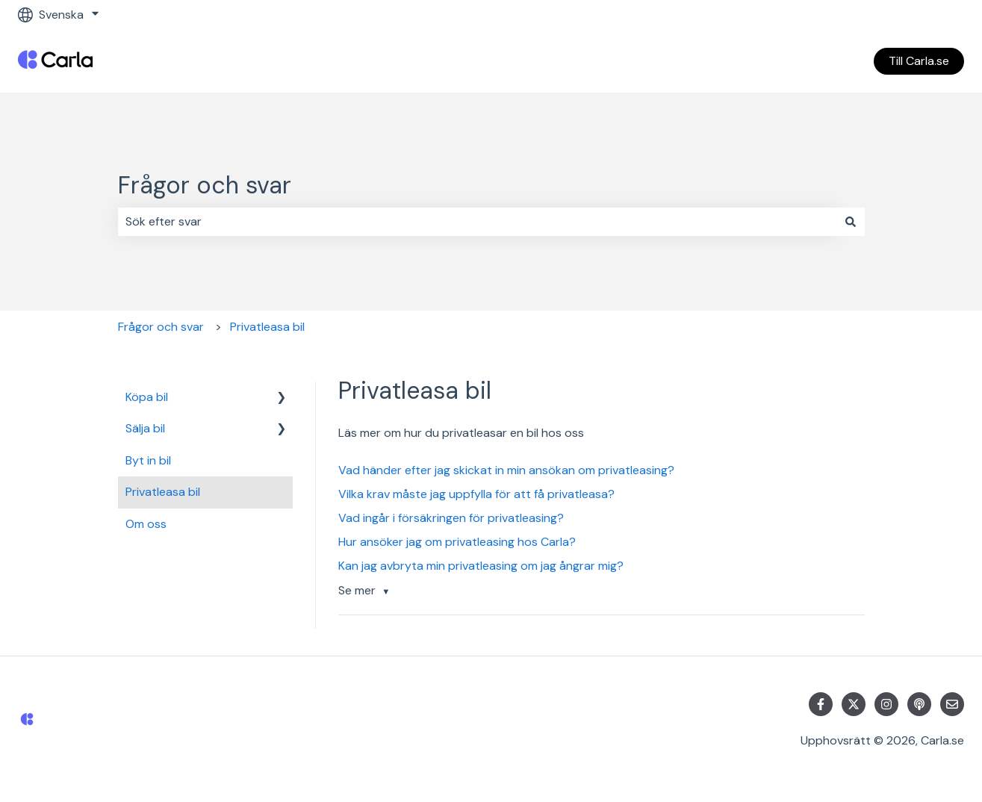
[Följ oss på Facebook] (821, 704)
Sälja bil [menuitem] (145, 428)
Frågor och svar (204, 185)
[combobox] (477, 222)
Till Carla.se (919, 61)
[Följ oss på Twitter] (854, 704)
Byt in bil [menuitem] (148, 460)
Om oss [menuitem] (146, 524)
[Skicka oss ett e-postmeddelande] (952, 704)
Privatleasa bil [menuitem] (162, 492)
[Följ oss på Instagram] (886, 704)
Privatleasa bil (267, 327)
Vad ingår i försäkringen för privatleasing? (451, 518)
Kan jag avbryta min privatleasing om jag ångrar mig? (481, 565)
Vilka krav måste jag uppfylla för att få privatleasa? (476, 494)
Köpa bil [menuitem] (146, 397)
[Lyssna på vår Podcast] (919, 704)
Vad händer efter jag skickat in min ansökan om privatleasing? (506, 470)
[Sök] (850, 222)
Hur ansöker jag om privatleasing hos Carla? (457, 542)
